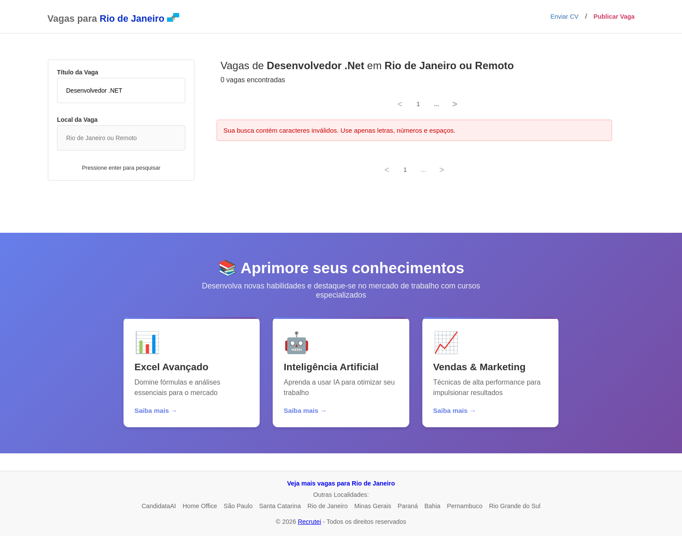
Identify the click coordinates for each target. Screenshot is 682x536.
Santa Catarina (280, 505)
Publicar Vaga (614, 16)
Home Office (200, 505)
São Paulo (238, 505)
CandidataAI (158, 505)
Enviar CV (564, 16)
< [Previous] (400, 104)
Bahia (433, 505)
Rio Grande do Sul (514, 505)
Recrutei (309, 521)
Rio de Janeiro (328, 505)
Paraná (408, 505)
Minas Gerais (372, 505)
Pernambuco (465, 505)
